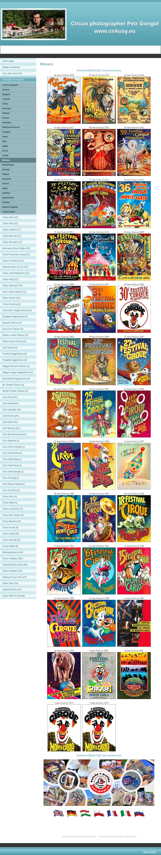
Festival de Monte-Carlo (89, 70)
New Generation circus (112, 70)
